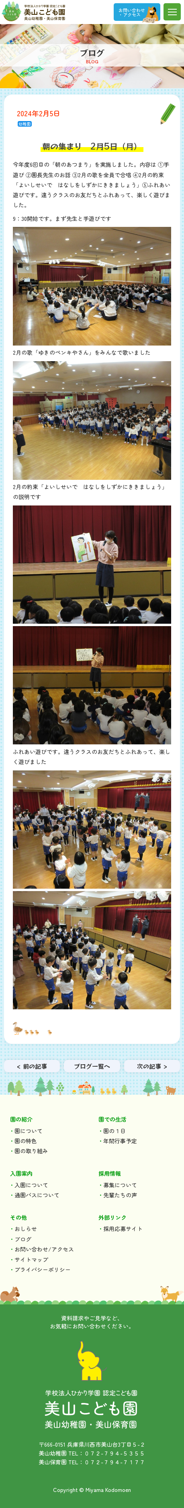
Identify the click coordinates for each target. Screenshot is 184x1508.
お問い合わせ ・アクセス (132, 12)
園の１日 (114, 1131)
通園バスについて (36, 1195)
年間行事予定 (120, 1141)
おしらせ (25, 1229)
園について (28, 1131)
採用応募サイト (123, 1229)
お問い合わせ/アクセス (44, 1249)
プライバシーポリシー (42, 1269)
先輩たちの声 (120, 1195)
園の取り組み (31, 1151)
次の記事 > (152, 1066)
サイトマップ (31, 1259)
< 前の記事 (32, 1066)
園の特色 (25, 1141)
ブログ (22, 1239)
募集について (120, 1185)
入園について (31, 1185)
